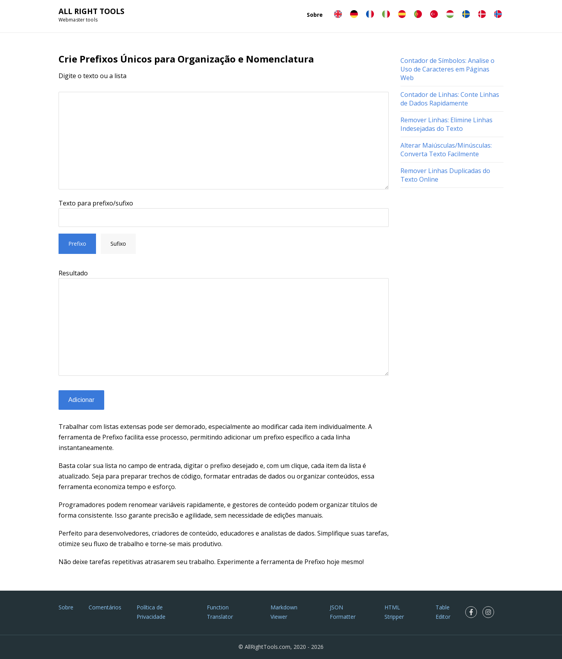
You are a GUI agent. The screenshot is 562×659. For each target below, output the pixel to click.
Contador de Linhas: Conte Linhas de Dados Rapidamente (449, 98)
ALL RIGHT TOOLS (91, 11)
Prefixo (77, 243)
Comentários (105, 607)
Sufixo (118, 243)
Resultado (73, 273)
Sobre (315, 14)
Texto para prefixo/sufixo (96, 203)
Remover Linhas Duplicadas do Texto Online (445, 175)
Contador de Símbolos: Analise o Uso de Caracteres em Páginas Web (447, 69)
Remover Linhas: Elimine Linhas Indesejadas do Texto (446, 124)
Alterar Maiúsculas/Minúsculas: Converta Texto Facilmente (446, 149)
